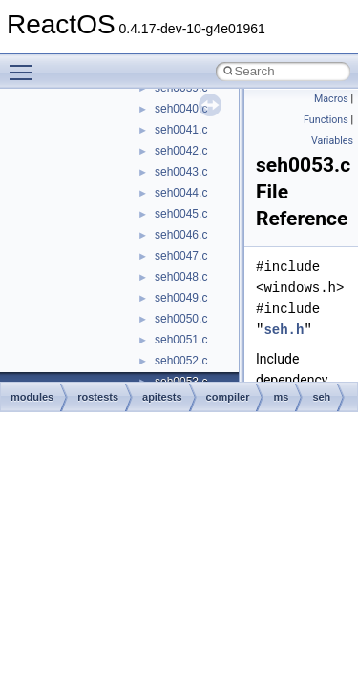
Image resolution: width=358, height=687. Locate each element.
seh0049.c (181, 297)
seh (321, 397)
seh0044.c (181, 192)
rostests (97, 397)
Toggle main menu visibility (26, 63)
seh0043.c (181, 171)
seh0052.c (181, 360)
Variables (332, 141)
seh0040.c (181, 108)
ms (280, 397)
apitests (162, 397)
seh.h (283, 330)
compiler (228, 397)
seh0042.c (181, 150)
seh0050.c (181, 318)
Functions (326, 120)
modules (32, 397)
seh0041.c (181, 129)
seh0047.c (181, 255)
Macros (331, 99)
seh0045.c (181, 213)
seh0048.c (181, 276)
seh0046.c (181, 234)
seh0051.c (181, 339)
